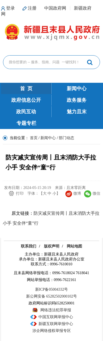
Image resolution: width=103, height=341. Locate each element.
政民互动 (26, 111)
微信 (92, 193)
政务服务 (77, 100)
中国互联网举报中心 (55, 317)
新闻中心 (77, 88)
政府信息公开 (26, 100)
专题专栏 (26, 123)
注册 (32, 8)
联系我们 (28, 246)
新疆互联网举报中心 (55, 324)
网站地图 (74, 246)
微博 (73, 193)
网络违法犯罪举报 (55, 310)
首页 (34, 138)
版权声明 (51, 246)
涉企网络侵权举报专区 (51, 331)
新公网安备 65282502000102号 (51, 296)
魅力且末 (77, 111)
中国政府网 (55, 8)
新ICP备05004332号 (51, 289)
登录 (10, 8)
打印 (20, 193)
